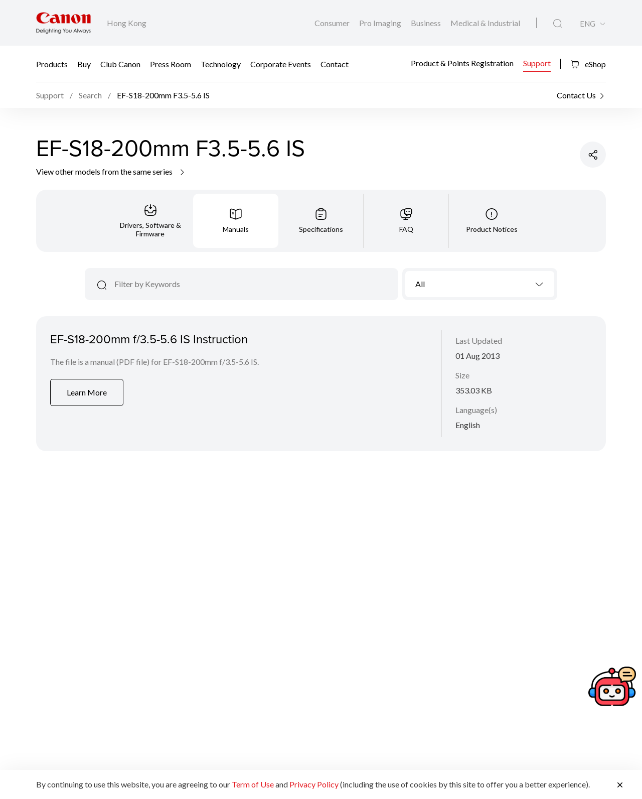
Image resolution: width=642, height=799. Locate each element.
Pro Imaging (381, 23)
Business (426, 23)
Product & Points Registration (462, 62)
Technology (221, 64)
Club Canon (120, 64)
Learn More (87, 392)
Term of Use (253, 784)
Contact (334, 64)
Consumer (332, 23)
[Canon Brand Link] (63, 23)
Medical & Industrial (485, 23)
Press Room (170, 64)
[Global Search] (557, 24)
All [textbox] (420, 284)
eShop (588, 64)
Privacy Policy (314, 784)
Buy (84, 64)
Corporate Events (280, 64)
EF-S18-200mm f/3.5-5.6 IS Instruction (149, 338)
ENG (587, 24)
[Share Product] (593, 155)
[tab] (150, 221)
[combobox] (479, 284)
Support (537, 62)
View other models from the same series (111, 171)
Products (52, 64)
